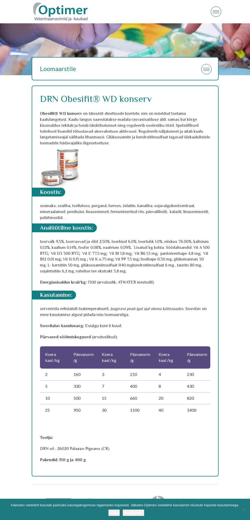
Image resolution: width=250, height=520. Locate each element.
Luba (114, 513)
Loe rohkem (134, 513)
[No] (243, 509)
